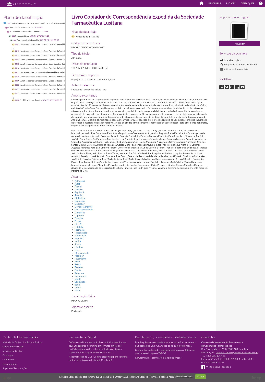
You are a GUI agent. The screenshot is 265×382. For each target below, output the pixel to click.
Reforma (79, 273)
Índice (78, 241)
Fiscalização (81, 232)
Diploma (79, 215)
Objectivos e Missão (13, 346)
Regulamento (142, 357)
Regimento (80, 276)
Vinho (78, 290)
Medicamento (82, 252)
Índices (230, 3)
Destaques (247, 3)
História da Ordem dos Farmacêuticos (22, 342)
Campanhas (9, 359)
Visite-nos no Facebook (216, 366)
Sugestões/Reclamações (15, 368)
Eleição (78, 224)
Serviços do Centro (12, 350)
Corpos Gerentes (83, 206)
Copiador (80, 203)
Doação (79, 218)
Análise (78, 189)
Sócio (77, 284)
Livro (77, 250)
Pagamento (81, 258)
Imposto (79, 238)
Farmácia (80, 229)
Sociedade (80, 281)
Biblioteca (80, 198)
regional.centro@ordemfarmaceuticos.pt (237, 352)
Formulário (157, 357)
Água (77, 183)
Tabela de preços (173, 357)
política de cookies (183, 376)
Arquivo (79, 195)
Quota (78, 270)
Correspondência (84, 209)
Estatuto (79, 226)
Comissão (80, 200)
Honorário (80, 235)
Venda (78, 287)
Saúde (78, 278)
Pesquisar (214, 3)
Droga (78, 221)
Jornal (78, 244)
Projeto (79, 267)
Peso (77, 261)
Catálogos (8, 355)
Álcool (78, 186)
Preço (78, 264)
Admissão (80, 180)
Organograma (10, 363)
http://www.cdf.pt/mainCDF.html (94, 360)
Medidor (79, 255)
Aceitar (200, 376)
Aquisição (80, 192)
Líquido (79, 247)
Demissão (80, 212)
